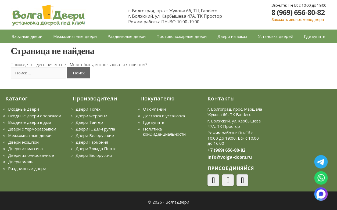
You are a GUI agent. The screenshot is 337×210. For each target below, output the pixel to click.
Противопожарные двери (181, 36)
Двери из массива (25, 148)
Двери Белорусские (95, 135)
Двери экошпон (23, 142)
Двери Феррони (91, 115)
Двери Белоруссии (94, 155)
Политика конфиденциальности (164, 131)
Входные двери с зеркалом (34, 115)
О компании (154, 109)
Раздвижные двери (126, 36)
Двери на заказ (232, 36)
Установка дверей (275, 36)
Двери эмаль (20, 161)
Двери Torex (88, 109)
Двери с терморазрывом (32, 129)
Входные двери (27, 36)
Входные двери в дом (29, 122)
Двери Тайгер (89, 122)
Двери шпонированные (31, 155)
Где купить (314, 36)
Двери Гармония (92, 142)
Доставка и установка (164, 115)
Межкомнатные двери (75, 36)
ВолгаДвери (177, 202)
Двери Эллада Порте (96, 148)
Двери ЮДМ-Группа (95, 129)
